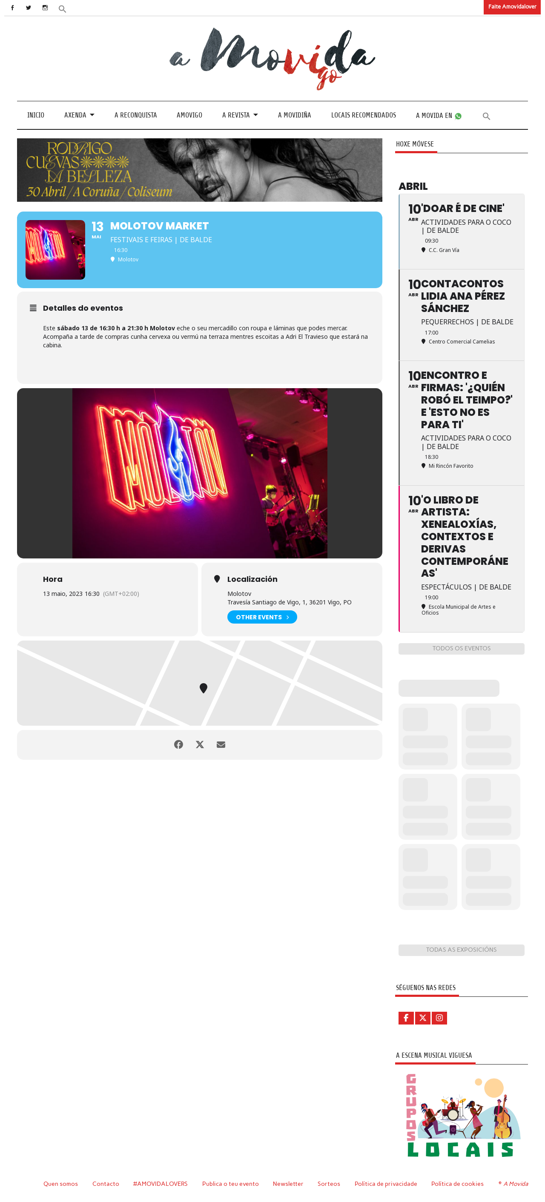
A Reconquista (136, 115)
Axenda (75, 115)
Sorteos (329, 1183)
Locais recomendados (363, 115)
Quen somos (60, 1183)
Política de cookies (457, 1183)
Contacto (105, 1183)
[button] (62, 8)
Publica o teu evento (230, 1183)
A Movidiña (294, 115)
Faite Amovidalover (512, 6)
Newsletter (288, 1183)
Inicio (35, 115)
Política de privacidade (386, 1183)
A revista (236, 115)
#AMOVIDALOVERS (160, 1183)
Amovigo (189, 115)
